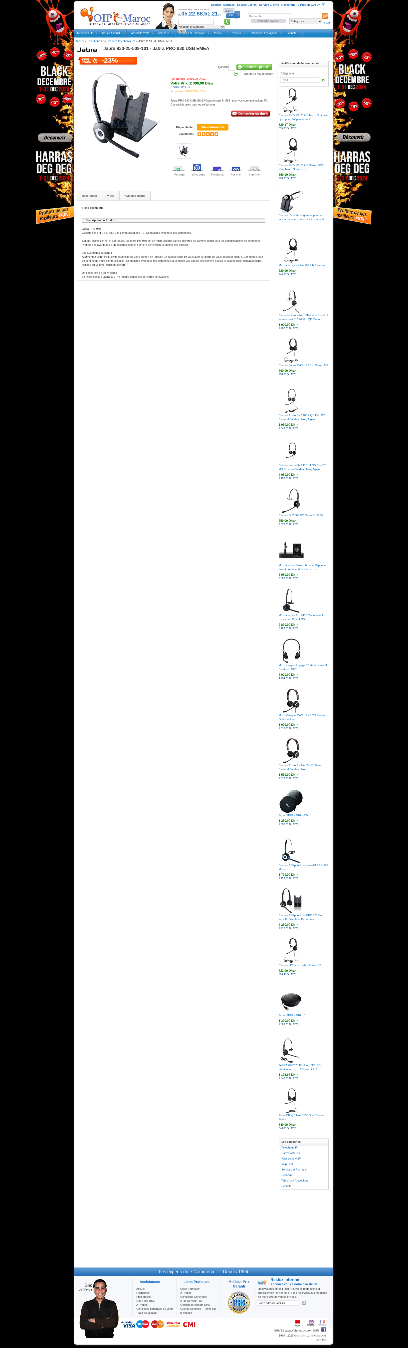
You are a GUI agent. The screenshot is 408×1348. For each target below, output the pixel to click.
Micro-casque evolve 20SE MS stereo (302, 265)
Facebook (217, 174)
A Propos (186, 1292)
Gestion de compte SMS (195, 1304)
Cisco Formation (190, 1288)
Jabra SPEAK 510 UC (292, 1015)
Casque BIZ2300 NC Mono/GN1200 (301, 515)
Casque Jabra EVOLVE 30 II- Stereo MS (303, 365)
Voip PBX (163, 33)
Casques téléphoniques (121, 41)
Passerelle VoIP (139, 33)
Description (89, 195)
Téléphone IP (85, 33)
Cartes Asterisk (111, 33)
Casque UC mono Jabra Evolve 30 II (301, 965)
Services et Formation (294, 1169)
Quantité (223, 67)
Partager (180, 174)
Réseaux (236, 33)
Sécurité (291, 33)
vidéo (111, 195)
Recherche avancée (268, 21)
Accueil (79, 41)
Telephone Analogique (263, 33)
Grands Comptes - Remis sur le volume (198, 1310)
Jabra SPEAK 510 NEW (293, 815)
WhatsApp (198, 174)
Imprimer (255, 174)
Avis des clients (135, 195)
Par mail (236, 174)
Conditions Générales (193, 1296)
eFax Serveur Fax (191, 1300)
